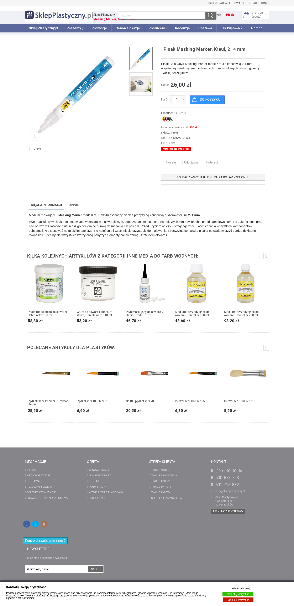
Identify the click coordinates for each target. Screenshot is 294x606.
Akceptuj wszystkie (238, 594)
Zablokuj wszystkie (238, 599)
